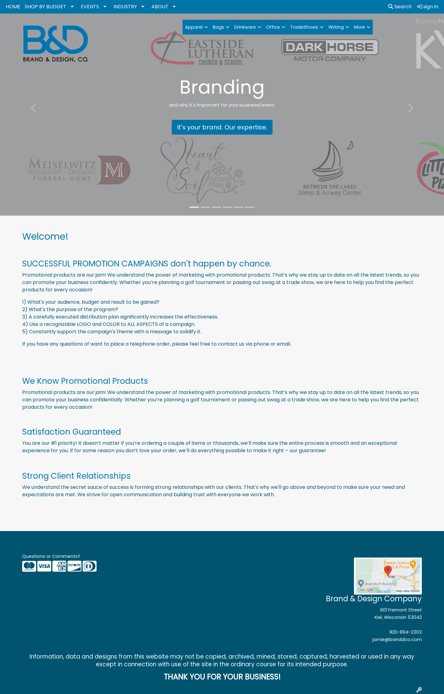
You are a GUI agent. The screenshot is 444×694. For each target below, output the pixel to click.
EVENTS (90, 6)
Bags (218, 27)
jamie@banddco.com (397, 639)
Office (273, 27)
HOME (13, 6)
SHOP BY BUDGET (45, 6)
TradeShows (304, 27)
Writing (336, 27)
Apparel (194, 27)
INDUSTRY (125, 6)
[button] (33, 108)
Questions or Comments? (51, 556)
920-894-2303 (405, 632)
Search (400, 6)
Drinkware (245, 27)
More (359, 27)
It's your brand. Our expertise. (222, 127)
